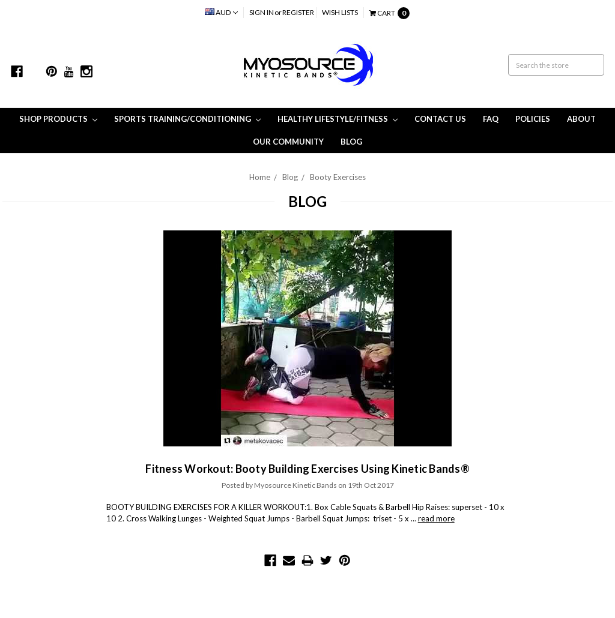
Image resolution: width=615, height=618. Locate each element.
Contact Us (440, 119)
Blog (351, 141)
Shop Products (58, 119)
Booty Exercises (338, 177)
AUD (221, 12)
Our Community (288, 141)
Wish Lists (340, 12)
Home (259, 177)
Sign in (261, 12)
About (581, 119)
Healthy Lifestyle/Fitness (337, 119)
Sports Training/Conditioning (187, 119)
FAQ (490, 119)
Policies (532, 119)
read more (436, 518)
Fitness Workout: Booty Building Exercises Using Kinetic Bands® (307, 468)
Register (298, 12)
